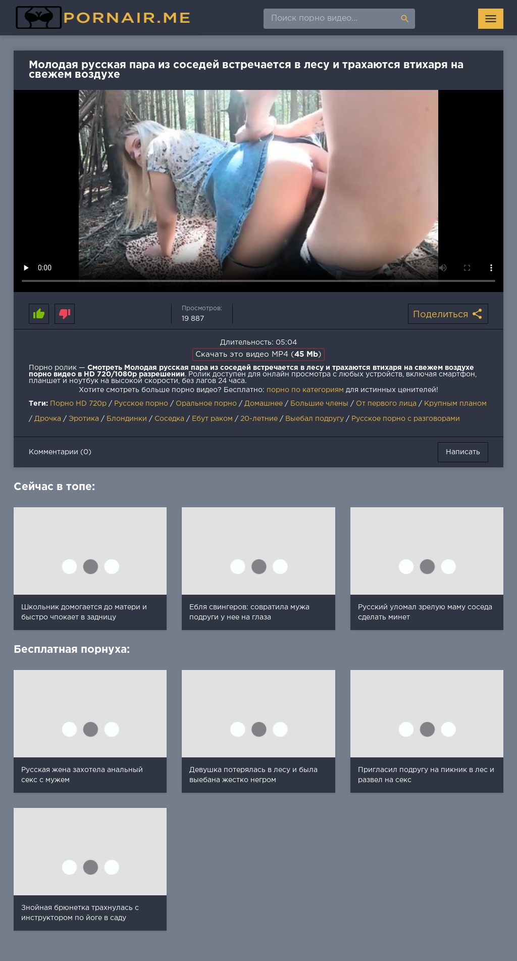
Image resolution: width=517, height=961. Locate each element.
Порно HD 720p (78, 404)
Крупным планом (455, 404)
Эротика (84, 419)
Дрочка (47, 419)
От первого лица (386, 404)
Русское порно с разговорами (405, 419)
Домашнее (263, 404)
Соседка (169, 419)
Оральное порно (206, 404)
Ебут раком (212, 419)
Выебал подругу (314, 419)
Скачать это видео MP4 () (258, 354)
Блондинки (127, 419)
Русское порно (141, 404)
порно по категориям (305, 390)
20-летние (259, 419)
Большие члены (319, 404)
